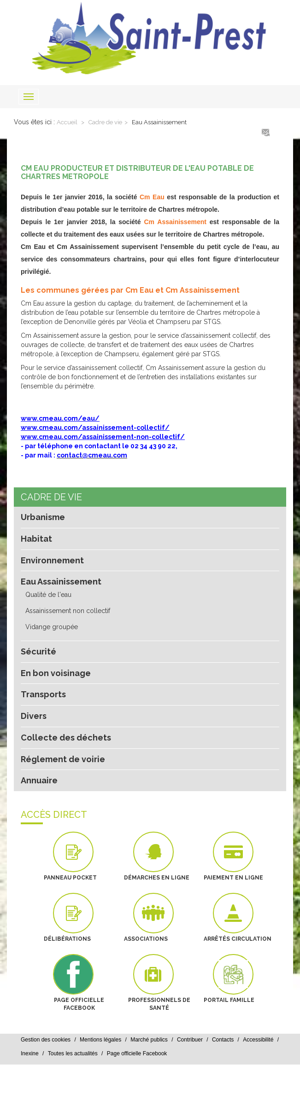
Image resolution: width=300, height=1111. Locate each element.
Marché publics (149, 1039)
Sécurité (38, 651)
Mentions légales (100, 1039)
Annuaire (39, 780)
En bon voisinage (56, 673)
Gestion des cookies (46, 1039)
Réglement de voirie (63, 759)
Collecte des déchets (66, 737)
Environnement (52, 560)
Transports (43, 694)
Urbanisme (43, 517)
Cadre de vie (105, 122)
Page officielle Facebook (137, 1053)
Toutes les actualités (73, 1053)
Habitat (36, 539)
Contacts (223, 1039)
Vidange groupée (51, 627)
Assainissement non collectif (67, 610)
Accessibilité (258, 1039)
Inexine (30, 1053)
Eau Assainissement (159, 122)
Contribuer (190, 1039)
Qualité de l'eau (48, 594)
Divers (34, 716)
